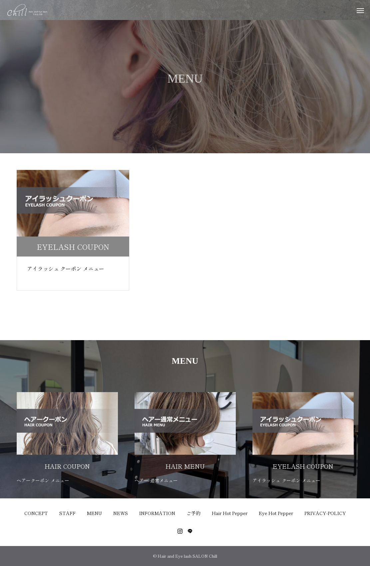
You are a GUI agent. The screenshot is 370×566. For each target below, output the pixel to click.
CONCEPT (36, 513)
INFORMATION (157, 513)
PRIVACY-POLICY (325, 513)
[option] (67, 433)
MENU (94, 513)
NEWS (120, 513)
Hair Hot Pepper (229, 513)
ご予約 (193, 513)
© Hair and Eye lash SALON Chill (185, 556)
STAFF (67, 513)
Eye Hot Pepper (276, 513)
